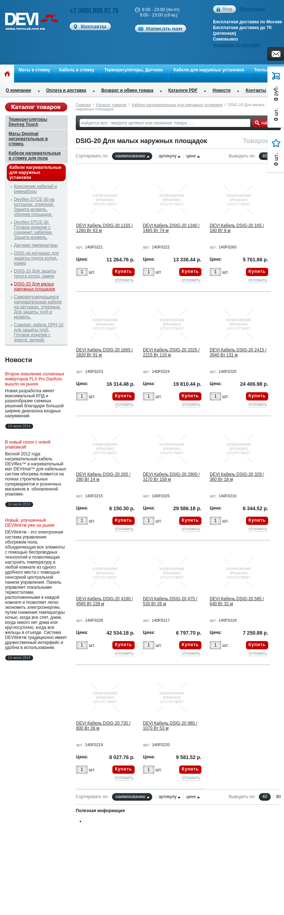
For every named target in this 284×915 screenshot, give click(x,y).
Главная (83, 105)
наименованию (130, 155)
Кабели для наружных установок (208, 69)
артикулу (167, 155)
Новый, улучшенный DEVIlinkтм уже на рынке (30, 523)
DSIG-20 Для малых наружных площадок (34, 286)
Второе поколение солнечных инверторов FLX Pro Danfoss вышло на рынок (34, 379)
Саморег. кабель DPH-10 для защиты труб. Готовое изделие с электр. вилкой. (39, 332)
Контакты (256, 90)
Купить (123, 271)
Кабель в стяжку (76, 69)
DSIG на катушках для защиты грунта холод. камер (36, 258)
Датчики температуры (36, 245)
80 (278, 796)
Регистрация (252, 8)
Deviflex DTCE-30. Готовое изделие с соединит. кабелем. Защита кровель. (33, 230)
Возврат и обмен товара (127, 90)
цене (191, 155)
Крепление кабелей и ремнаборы (35, 189)
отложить (124, 280)
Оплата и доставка (66, 90)
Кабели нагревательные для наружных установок (177, 105)
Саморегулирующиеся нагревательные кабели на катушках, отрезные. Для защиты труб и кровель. (38, 306)
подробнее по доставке (236, 44)
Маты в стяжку (34, 69)
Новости (222, 90)
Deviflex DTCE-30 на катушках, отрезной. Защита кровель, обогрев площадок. (34, 207)
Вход (227, 9)
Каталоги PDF (182, 90)
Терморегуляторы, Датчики (133, 69)
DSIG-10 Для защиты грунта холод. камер (35, 274)
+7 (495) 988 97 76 (94, 10)
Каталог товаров (111, 105)
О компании (18, 90)
